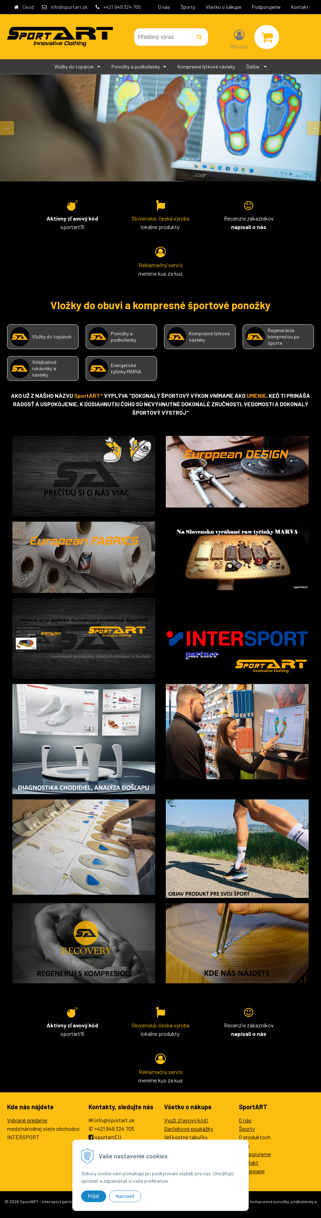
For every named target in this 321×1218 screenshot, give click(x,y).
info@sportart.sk (69, 7)
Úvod (28, 7)
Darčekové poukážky (188, 1128)
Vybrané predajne (27, 1120)
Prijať (93, 1196)
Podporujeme (266, 7)
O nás (164, 7)
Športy (188, 7)
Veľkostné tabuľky (185, 1137)
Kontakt (300, 7)
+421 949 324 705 (122, 7)
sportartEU (108, 1137)
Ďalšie (256, 67)
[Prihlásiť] (239, 38)
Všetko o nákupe (223, 7)
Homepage (252, 1171)
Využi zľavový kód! (186, 1120)
